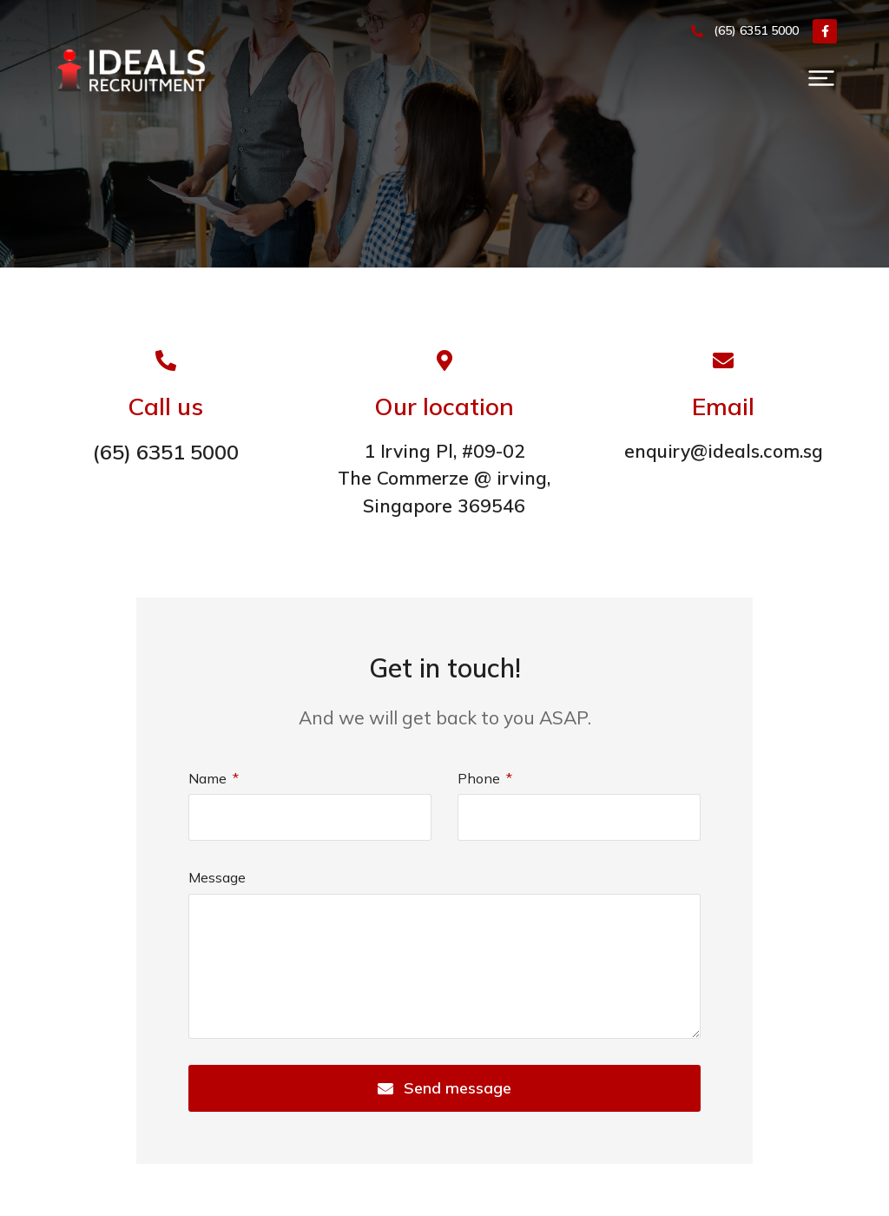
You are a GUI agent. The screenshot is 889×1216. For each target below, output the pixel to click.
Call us (165, 406)
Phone (481, 778)
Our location (444, 406)
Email (723, 406)
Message (217, 877)
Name (209, 778)
